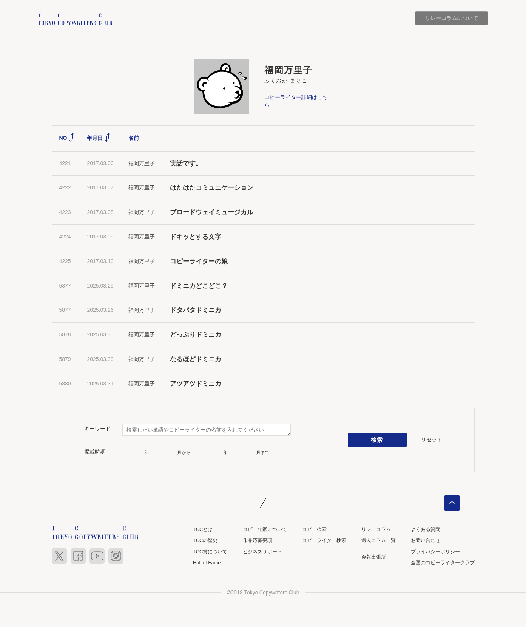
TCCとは (203, 529)
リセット (431, 440)
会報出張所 (373, 557)
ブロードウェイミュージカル (211, 212)
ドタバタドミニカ (195, 310)
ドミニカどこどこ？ (199, 286)
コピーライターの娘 (199, 261)
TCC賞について (210, 551)
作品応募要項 (257, 540)
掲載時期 (94, 451)
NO (67, 138)
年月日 (99, 138)
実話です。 (186, 163)
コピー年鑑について (265, 529)
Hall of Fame (207, 563)
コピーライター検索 (324, 540)
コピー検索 (314, 529)
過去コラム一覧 (378, 540)
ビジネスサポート (262, 551)
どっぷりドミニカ (195, 334)
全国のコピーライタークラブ (443, 563)
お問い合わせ (425, 540)
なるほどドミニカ (195, 359)
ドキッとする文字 (195, 236)
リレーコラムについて (451, 18)
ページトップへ (452, 503)
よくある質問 (425, 529)
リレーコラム (376, 529)
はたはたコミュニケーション (211, 188)
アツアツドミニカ (195, 383)
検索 (377, 440)
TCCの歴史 (205, 540)
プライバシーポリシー (435, 551)
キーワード (97, 428)
